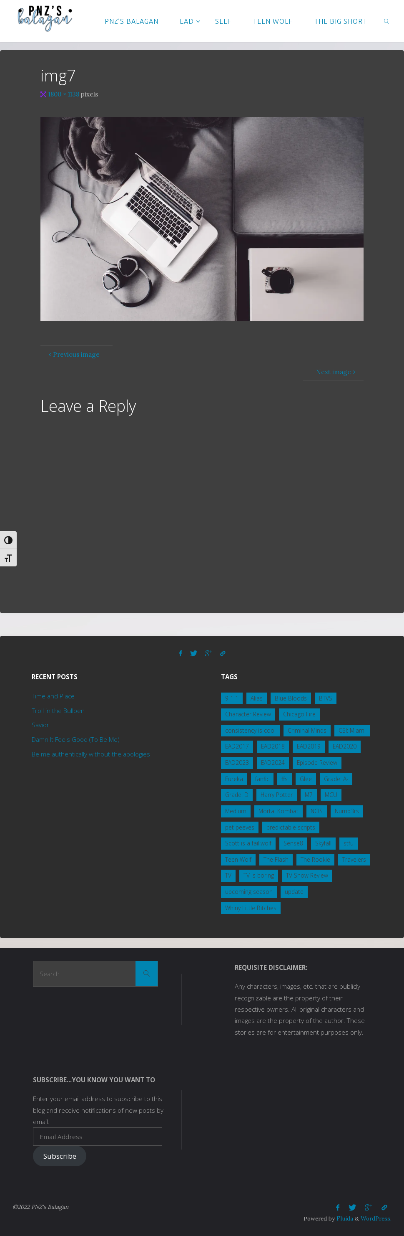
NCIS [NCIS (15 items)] (317, 811)
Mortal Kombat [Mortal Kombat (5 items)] (278, 811)
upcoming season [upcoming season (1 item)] (249, 892)
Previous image (73, 354)
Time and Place (53, 696)
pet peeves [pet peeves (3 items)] (239, 827)
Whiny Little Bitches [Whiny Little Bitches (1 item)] (250, 908)
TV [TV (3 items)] (228, 875)
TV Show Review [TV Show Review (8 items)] (307, 875)
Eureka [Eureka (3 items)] (234, 779)
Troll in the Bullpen (58, 710)
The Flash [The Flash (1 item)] (276, 859)
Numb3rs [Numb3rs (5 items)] (347, 811)
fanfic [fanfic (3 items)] (262, 779)
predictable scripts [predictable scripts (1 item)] (290, 827)
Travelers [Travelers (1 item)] (354, 859)
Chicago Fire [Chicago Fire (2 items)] (299, 714)
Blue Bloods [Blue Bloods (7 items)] (291, 698)
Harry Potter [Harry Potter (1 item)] (277, 795)
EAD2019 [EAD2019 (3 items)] (309, 746)
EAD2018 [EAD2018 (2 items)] (273, 746)
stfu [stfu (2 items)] (349, 843)
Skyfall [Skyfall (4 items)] (323, 843)
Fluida (344, 1218)
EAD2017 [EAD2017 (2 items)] (237, 746)
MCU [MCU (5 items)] (331, 795)
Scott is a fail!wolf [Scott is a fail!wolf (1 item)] (248, 843)
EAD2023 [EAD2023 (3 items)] (237, 762)
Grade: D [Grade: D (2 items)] (236, 795)
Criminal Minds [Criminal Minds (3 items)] (307, 730)
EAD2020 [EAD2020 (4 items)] (344, 746)
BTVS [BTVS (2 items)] (325, 698)
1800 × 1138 (64, 94)
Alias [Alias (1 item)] (257, 698)
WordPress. (376, 1218)
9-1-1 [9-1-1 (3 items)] (231, 698)
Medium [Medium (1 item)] (235, 811)
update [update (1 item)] (294, 892)
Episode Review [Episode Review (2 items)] (317, 762)
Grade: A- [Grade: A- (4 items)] (336, 779)
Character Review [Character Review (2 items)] (248, 714)
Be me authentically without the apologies (91, 754)
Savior (40, 725)
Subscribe (59, 1156)
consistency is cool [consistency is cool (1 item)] (250, 730)
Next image (336, 372)
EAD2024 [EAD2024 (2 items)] (273, 762)
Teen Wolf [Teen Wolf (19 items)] (238, 859)
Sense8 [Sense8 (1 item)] (293, 843)
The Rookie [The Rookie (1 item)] (315, 859)
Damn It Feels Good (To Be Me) (76, 739)
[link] (387, 21)
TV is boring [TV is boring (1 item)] (258, 875)
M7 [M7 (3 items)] (309, 795)
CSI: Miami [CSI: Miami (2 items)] (352, 730)
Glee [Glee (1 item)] (306, 779)
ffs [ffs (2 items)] (284, 779)
